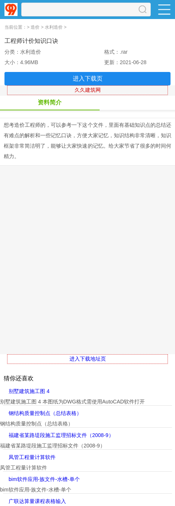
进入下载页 (88, 78)
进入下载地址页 (87, 359)
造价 (35, 27)
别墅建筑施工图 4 (29, 391)
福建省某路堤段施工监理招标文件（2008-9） (61, 435)
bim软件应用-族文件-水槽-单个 (44, 479)
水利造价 (54, 27)
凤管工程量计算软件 (32, 457)
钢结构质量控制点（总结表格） (45, 413)
